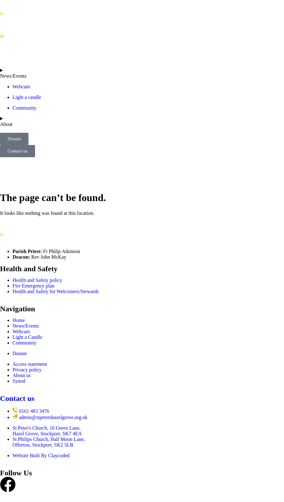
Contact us (17, 398)
